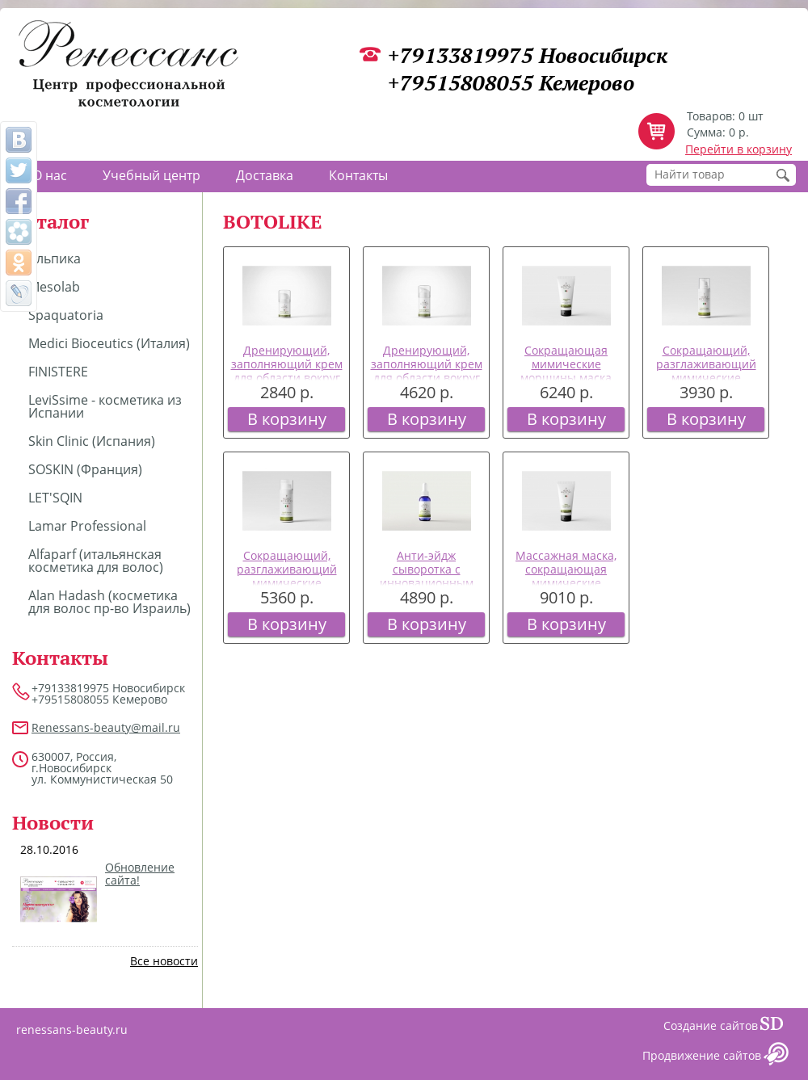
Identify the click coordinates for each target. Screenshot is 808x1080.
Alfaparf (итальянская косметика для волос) (95, 560)
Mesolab (54, 287)
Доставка (264, 175)
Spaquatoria (65, 315)
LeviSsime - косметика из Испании (105, 406)
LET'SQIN (55, 497)
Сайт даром (778, 1027)
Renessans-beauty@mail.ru (106, 727)
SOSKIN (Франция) (85, 469)
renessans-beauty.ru (72, 1029)
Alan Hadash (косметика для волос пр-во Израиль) (109, 601)
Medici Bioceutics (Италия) (109, 343)
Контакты (358, 175)
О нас (49, 175)
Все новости (164, 961)
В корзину (286, 419)
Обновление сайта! (140, 874)
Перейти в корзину (738, 149)
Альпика (54, 258)
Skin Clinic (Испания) (91, 441)
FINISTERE (58, 371)
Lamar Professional (87, 526)
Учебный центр (151, 175)
